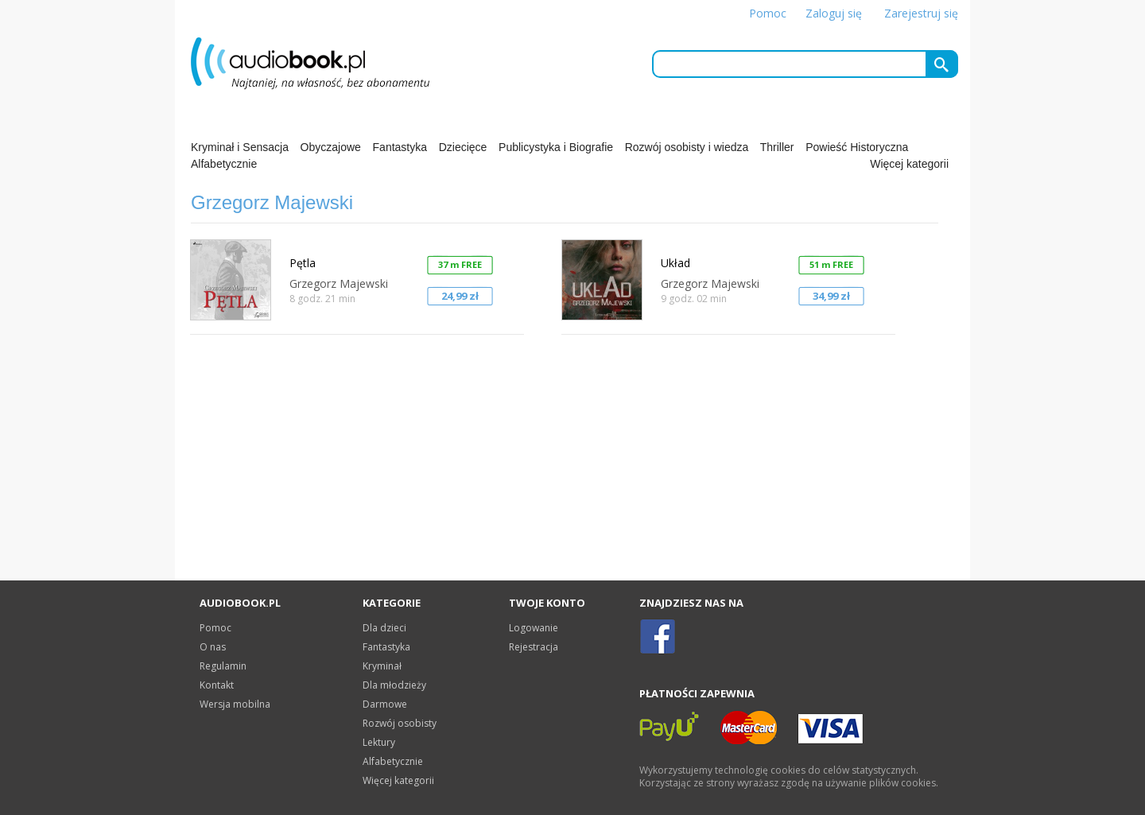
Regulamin (223, 666)
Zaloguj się (833, 13)
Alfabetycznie (224, 163)
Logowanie (533, 628)
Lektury (379, 742)
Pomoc (767, 13)
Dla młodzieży (394, 685)
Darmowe (385, 704)
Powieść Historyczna (856, 147)
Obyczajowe (331, 147)
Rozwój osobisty (400, 723)
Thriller (777, 147)
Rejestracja (533, 647)
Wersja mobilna (235, 704)
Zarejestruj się (921, 13)
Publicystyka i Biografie (556, 147)
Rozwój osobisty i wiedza (687, 147)
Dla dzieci (384, 628)
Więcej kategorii (909, 163)
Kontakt (217, 685)
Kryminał (382, 666)
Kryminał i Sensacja (240, 147)
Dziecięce (463, 147)
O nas (213, 647)
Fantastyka (400, 147)
